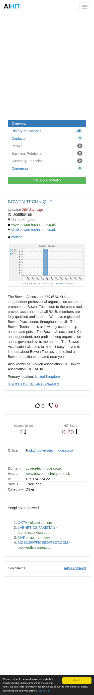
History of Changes (47, 131)
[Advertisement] (47, 64)
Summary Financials (47, 160)
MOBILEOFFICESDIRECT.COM (43, 543)
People (47, 145)
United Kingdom (47, 377)
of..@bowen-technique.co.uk (33, 230)
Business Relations (47, 153)
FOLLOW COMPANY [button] (47, 180)
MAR (22, 538)
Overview (19, 124)
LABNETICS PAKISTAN (36, 528)
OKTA (22, 523)
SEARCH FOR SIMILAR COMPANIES (33, 384)
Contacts (47, 138)
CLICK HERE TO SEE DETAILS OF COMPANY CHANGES (47, 283)
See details (44, 691)
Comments (47, 168)
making (17, 237)
